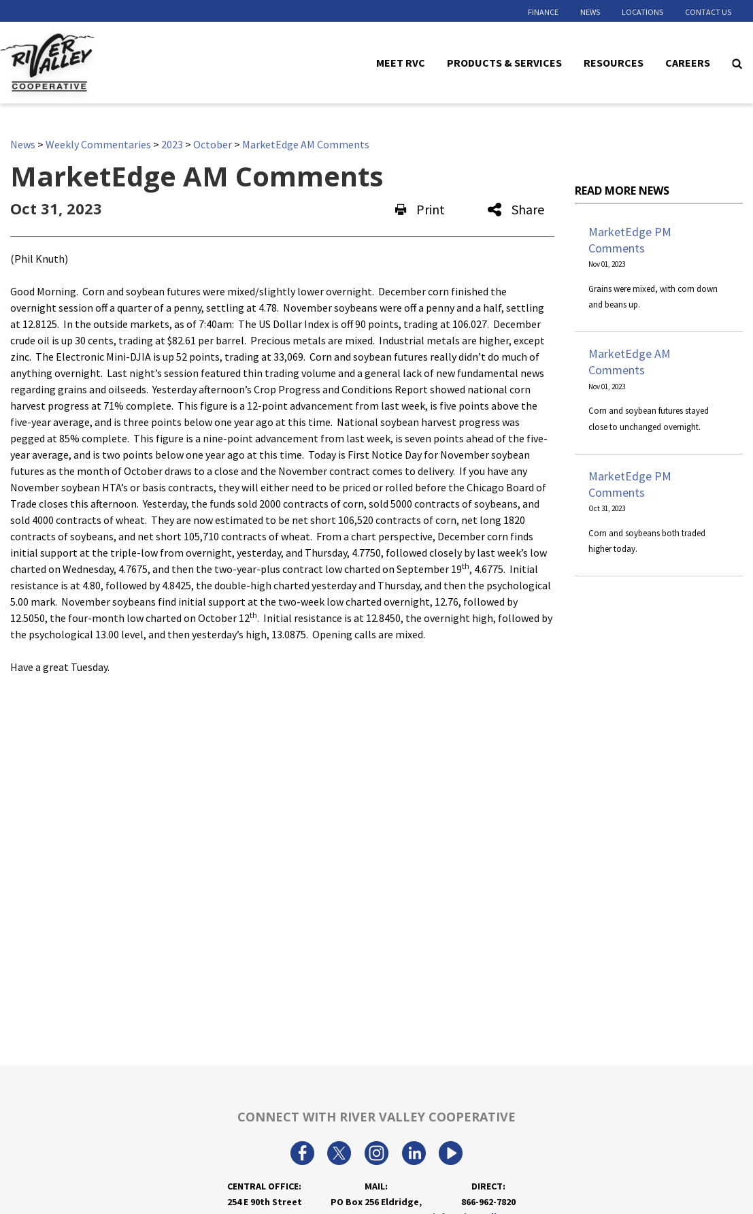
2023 (172, 144)
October (212, 144)
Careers (687, 62)
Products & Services (504, 62)
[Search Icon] (737, 62)
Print (420, 209)
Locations (642, 12)
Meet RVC (400, 62)
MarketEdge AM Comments (305, 144)
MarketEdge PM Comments (629, 240)
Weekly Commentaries (98, 144)
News (590, 12)
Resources (613, 62)
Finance (543, 12)
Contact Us (708, 12)
